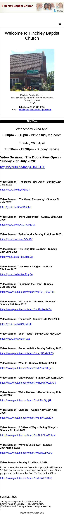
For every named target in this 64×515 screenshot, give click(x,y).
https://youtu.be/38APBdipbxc (16, 207)
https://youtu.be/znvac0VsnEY (16, 239)
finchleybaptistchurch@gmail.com (35, 109)
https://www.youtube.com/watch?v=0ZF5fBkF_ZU (26, 368)
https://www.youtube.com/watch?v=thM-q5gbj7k (25, 400)
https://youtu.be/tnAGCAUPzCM (17, 224)
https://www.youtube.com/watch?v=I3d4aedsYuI (26, 309)
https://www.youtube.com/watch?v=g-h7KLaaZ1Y (26, 417)
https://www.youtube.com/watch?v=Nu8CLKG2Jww (27, 435)
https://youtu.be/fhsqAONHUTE (22, 167)
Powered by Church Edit (32, 513)
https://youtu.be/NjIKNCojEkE (16, 324)
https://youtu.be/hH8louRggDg (16, 257)
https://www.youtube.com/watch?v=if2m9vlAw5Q (26, 452)
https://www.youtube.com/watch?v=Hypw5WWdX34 (28, 382)
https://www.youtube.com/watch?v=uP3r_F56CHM (27, 292)
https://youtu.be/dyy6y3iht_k (15, 189)
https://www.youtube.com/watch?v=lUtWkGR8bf (26, 478)
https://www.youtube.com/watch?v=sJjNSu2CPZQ (27, 353)
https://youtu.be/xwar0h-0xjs (15, 338)
